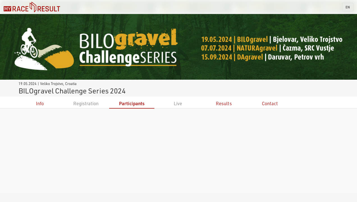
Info (40, 103)
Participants (132, 103)
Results (224, 103)
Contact (270, 103)
